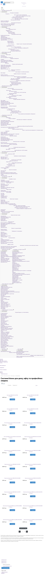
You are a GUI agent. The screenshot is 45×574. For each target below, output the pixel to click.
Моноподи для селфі (4, 123)
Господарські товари (4, 345)
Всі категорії (4, 11)
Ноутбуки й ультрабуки (10, 12)
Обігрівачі (2, 257)
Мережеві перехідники (9, 84)
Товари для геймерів (9, 135)
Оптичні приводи (7, 44)
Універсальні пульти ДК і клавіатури (7, 181)
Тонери (2, 174)
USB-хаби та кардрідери (10, 78)
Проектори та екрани (9, 198)
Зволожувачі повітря (4, 255)
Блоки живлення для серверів (6, 60)
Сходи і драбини (15, 277)
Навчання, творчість (9, 352)
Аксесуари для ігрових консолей (7, 139)
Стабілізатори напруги (10, 79)
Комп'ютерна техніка (5, 52)
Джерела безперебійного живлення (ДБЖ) (16, 77)
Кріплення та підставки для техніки (14, 207)
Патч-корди (3, 100)
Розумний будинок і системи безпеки (15, 312)
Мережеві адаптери (9, 93)
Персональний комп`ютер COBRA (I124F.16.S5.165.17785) (33, 478)
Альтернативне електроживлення (7, 346)
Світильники (3, 322)
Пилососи (2, 232)
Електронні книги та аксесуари (13, 141)
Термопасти (3, 36)
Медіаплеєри (3, 190)
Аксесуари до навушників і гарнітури (7, 187)
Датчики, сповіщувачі (5, 317)
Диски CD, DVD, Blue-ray (5, 68)
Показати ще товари (23, 528)
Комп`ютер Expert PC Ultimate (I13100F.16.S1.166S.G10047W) (32, 422)
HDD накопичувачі (8, 33)
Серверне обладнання (10, 58)
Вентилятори (3, 253)
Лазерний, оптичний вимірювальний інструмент (21, 261)
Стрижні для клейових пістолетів (18, 273)
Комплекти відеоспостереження (7, 328)
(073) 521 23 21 (3, 559)
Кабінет (22, 371)
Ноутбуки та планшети (6, 10)
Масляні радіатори (4, 260)
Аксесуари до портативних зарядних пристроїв (9, 127)
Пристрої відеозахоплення (11, 83)
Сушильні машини (4, 230)
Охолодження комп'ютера (11, 34)
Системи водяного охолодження (7, 39)
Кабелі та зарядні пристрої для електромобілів (25, 356)
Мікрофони (3, 186)
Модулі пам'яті (6, 31)
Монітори (5, 63)
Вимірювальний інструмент (17, 260)
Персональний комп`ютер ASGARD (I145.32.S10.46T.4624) (12, 450)
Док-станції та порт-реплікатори (14, 14)
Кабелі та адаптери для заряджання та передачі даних (22, 130)
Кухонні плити (3, 218)
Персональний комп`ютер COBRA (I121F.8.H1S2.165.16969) (12, 478)
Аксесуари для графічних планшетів (7, 75)
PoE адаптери (6, 109)
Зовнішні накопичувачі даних (12, 64)
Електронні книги (4, 142)
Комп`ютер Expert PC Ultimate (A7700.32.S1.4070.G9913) (12, 422)
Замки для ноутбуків (4, 21)
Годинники (5, 131)
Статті (1, 362)
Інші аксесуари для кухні (5, 337)
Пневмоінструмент (15, 258)
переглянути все (4, 105)
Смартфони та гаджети (6, 115)
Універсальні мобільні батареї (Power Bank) (17, 126)
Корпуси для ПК (7, 40)
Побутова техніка (5, 212)
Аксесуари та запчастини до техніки (7, 247)
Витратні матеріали (9, 169)
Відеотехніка (6, 189)
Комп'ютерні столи (4, 343)
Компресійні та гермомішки (6, 305)
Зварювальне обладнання (17, 256)
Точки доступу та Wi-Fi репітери (13, 92)
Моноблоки (3, 55)
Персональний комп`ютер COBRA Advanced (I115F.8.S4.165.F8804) (12, 505)
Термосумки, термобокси (5, 304)
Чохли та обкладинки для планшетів (7, 24)
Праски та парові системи (5, 235)
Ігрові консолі (3, 136)
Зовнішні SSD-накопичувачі (6, 65)
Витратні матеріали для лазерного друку (8, 172)
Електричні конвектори (5, 258)
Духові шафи (3, 219)
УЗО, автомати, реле (4, 340)
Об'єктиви (2, 194)
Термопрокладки (4, 37)
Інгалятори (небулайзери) (5, 296)
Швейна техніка (7, 244)
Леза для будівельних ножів (17, 275)
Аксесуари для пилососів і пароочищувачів (9, 246)
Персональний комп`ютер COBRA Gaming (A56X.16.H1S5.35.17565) (12, 519)
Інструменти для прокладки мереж (7, 103)
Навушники (3, 183)
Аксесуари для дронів (5, 146)
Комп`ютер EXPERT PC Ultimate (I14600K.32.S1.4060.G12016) (12, 436)
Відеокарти (5, 30)
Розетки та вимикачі (4, 339)
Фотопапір (3, 171)
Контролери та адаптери (11, 46)
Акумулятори (3, 209)
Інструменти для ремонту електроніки (15, 80)
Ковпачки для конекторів (5, 102)
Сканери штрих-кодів (5, 158)
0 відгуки (11, 396)
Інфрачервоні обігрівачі (5, 259)
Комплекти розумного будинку (6, 316)
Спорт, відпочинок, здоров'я (6, 283)
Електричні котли (4, 262)
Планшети (5, 13)
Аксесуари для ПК (8, 48)
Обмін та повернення (4, 361)
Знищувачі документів (9, 160)
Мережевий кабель (4, 107)
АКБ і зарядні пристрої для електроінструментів (21, 274)
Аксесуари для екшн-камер (6, 191)
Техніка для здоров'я (4, 292)
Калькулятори (6, 164)
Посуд (2, 331)
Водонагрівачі (3, 251)
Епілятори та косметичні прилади (7, 242)
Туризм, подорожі (4, 303)
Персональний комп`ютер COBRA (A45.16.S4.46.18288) (32, 450)
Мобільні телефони (8, 118)
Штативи (2, 193)
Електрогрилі (3, 225)
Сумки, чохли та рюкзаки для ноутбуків (15, 15)
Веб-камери (3, 72)
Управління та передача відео (6, 329)
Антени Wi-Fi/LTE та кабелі (11, 95)
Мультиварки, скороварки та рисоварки (8, 223)
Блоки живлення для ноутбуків (12, 16)
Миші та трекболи (8, 70)
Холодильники (3, 216)
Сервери (2, 59)
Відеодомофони (4, 314)
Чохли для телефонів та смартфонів (7, 121)
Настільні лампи (4, 321)
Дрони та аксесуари (9, 144)
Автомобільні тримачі (20, 352)
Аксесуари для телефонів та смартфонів (16, 119)
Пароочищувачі (3, 233)
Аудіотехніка (6, 182)
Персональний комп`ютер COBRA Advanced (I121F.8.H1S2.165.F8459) (32, 505)
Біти (13, 271)
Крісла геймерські (4, 342)
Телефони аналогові (4, 167)
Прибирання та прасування (11, 231)
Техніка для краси (8, 237)
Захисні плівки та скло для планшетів (7, 23)
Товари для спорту (4, 286)
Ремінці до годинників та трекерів (7, 134)
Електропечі (3, 226)
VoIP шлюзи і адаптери (9, 112)
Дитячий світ (4, 349)
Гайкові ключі (14, 267)
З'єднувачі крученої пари (5, 104)
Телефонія (5, 166)
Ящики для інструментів (16, 265)
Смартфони (5, 117)
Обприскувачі (14, 280)
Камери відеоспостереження (6, 326)
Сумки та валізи (3, 298)
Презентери (3, 200)
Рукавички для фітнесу (5, 288)
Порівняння (22, 367)
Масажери (3, 295)
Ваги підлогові (3, 294)
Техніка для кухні (7, 221)
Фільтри (3, 383)
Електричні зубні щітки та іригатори (7, 293)
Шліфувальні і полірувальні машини (18, 255)
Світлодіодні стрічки (4, 320)
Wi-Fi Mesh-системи (9, 91)
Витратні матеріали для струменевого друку (9, 173)
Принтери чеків (3, 157)
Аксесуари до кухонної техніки (6, 248)
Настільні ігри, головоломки (6, 351)
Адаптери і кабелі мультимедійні (13, 205)
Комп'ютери (6, 54)
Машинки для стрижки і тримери (7, 240)
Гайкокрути (14, 254)
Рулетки (13, 262)
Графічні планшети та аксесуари (13, 73)
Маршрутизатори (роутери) (11, 89)
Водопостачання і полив (16, 282)
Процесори (5, 28)
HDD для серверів (4, 62)
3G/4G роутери (7, 88)
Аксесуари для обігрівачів (5, 261)
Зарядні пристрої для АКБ (11, 82)
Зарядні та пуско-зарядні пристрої (30, 355)
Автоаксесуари (19, 357)
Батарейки (3, 210)
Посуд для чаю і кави (4, 333)
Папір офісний (3, 170)
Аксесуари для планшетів (11, 22)
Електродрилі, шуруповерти (17, 252)
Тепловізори (3, 307)
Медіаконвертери (8, 108)
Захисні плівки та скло (5, 122)
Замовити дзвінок (5, 567)
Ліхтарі (2, 297)
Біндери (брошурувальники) (11, 162)
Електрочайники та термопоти (6, 222)
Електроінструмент (16, 251)
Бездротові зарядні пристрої (12, 129)
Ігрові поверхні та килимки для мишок (15, 71)
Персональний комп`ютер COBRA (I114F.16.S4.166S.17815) (33, 464)
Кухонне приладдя (4, 334)
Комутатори (6, 90)
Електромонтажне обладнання (6, 338)
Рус (2, 372)
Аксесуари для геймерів (5, 138)
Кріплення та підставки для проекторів (8, 203)
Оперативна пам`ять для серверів (7, 61)
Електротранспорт (4, 289)
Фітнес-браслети (4, 133)
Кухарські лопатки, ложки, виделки (7, 336)
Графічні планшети (4, 74)
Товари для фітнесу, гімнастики (6, 287)
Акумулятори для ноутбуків (11, 17)
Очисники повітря (4, 254)
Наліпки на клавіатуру (5, 20)
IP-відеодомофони (4, 313)
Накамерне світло (4, 196)
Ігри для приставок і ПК (5, 140)
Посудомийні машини (5, 217)
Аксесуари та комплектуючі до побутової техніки (19, 245)
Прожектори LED (4, 323)
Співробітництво (4, 572)
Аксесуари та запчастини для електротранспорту (10, 291)
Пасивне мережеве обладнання (13, 99)
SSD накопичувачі (8, 32)
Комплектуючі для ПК (5, 25)
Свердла (14, 272)
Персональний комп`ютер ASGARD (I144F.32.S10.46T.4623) (32, 436)
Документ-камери (4, 202)
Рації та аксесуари (8, 148)
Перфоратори (15, 253)
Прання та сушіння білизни (11, 228)
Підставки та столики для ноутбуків (14, 18)
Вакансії (2, 573)
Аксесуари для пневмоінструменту (18, 259)
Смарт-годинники (4, 132)
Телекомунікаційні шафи (10, 110)
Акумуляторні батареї (9, 81)
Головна (1, 359)
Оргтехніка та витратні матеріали (8, 151)
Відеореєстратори (4, 327)
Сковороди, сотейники (5, 332)
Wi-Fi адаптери (7, 94)
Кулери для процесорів (5, 35)
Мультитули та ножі (4, 306)
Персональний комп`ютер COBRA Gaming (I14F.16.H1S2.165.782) (33, 519)
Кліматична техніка (5, 249)
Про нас (1, 360)
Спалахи (2, 195)
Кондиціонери (3, 252)
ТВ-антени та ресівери (5, 180)
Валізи (2, 300)
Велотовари (3, 308)
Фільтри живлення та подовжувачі (13, 76)
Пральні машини (4, 229)
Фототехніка (6, 192)
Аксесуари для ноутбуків (10, 19)
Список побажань (22, 369)
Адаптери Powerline (8, 96)
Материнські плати (8, 29)
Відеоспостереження (5, 324)
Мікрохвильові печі (4, 224)
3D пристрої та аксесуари (11, 159)
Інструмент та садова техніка (18, 249)
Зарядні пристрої (8, 128)
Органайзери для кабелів (5, 120)
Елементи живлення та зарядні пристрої (16, 208)
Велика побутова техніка (10, 215)
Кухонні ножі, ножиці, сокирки (6, 335)
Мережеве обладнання (6, 85)
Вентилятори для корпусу (5, 38)
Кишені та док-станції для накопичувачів (16, 43)
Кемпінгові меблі (4, 344)
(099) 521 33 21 (3, 562)
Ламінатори (6, 161)
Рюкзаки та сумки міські (5, 299)
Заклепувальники (15, 268)
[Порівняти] (12, 525)
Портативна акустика (5, 184)
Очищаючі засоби (8, 165)
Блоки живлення (7, 41)
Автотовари (19, 349)
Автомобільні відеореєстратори (22, 351)
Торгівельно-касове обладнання (13, 155)
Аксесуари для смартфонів (6, 124)
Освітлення (3, 318)
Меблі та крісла (4, 341)
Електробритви (3, 241)
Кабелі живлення (7, 42)
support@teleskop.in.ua (7, 566)
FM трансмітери (19, 353)
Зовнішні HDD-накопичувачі (6, 66)
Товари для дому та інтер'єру (7, 309)
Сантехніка (3, 347)
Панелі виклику (3, 315)
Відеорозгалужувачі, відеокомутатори (15, 206)
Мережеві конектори (4, 101)
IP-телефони (6, 97)
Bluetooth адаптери (9, 98)
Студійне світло (4, 197)
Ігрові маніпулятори (4, 137)
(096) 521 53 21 (3, 561)
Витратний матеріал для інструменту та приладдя (21, 270)
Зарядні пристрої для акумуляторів (7, 211)
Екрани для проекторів (5, 201)
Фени (2, 238)
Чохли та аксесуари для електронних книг (9, 143)
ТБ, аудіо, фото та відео (6, 176)
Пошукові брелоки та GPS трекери (14, 150)
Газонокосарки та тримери (17, 279)
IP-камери (2, 325)
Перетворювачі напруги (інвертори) (23, 354)
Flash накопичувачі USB (5, 67)
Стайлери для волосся (5, 239)
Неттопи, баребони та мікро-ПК (7, 57)
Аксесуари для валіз (4, 302)
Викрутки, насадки (15, 266)
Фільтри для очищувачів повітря (6, 256)
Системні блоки (4, 56)
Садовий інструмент (16, 281)
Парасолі (2, 301)
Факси (3, 168)
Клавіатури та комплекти (10, 69)
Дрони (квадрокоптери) (5, 145)
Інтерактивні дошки (8, 204)
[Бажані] (11, 525)
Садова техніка (15, 278)
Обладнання (14, 263)
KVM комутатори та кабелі (11, 111)
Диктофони (5, 149)
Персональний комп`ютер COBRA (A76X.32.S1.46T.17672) (12, 464)
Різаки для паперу (8, 163)
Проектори (3, 199)
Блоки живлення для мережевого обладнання (18, 113)
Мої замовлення (22, 365)
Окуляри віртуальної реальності (13, 147)
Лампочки (2, 319)
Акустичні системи (4, 185)
